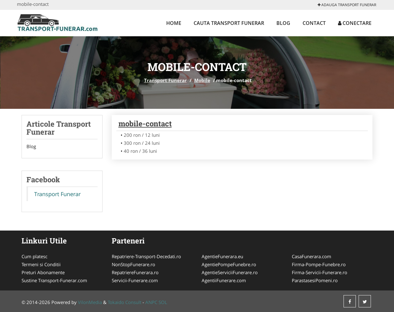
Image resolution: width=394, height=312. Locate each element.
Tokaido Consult (124, 302)
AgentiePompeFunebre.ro (229, 264)
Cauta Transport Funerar (229, 23)
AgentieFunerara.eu (222, 256)
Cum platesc (34, 256)
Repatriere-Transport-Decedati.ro (146, 256)
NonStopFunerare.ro (133, 264)
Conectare (355, 23)
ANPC (151, 302)
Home (173, 23)
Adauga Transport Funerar (347, 4)
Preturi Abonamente (43, 272)
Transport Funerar (165, 80)
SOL (163, 302)
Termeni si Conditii (41, 264)
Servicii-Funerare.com (135, 280)
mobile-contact (145, 123)
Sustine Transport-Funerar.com (54, 280)
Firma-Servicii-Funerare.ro (319, 272)
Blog (283, 23)
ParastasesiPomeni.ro (315, 280)
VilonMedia (90, 302)
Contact (314, 23)
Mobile (202, 80)
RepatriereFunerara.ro (135, 272)
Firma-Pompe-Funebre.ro (319, 264)
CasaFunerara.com (311, 256)
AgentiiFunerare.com (224, 280)
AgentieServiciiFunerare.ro (230, 272)
